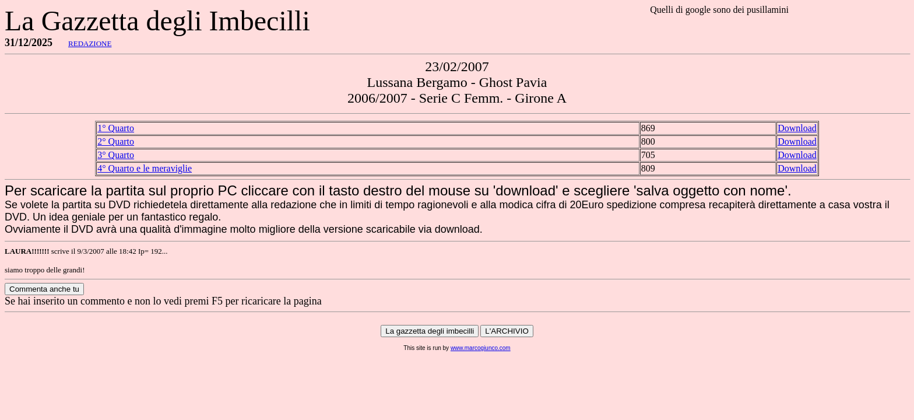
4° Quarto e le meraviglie (144, 168)
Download (797, 128)
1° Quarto (115, 128)
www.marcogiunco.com (481, 348)
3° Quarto (115, 155)
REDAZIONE (89, 43)
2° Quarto (115, 141)
